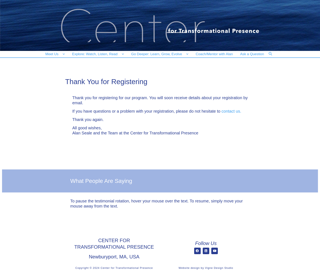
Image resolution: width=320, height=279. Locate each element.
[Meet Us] (55, 54)
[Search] (273, 56)
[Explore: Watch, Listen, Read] (97, 54)
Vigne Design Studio (219, 267)
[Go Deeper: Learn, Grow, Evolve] (159, 54)
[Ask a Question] (253, 54)
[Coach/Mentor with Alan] (214, 54)
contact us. (231, 111)
